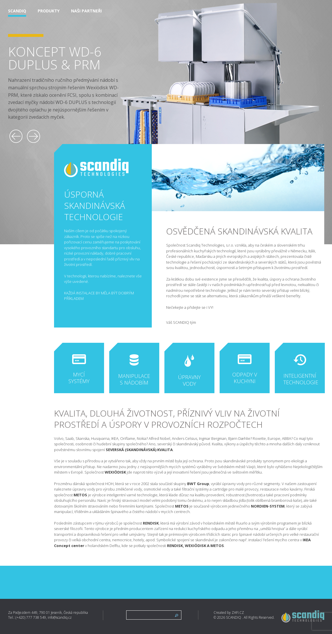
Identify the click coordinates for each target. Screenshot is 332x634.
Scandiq (17, 11)
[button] (16, 136)
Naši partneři (86, 11)
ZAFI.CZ (238, 612)
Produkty (49, 11)
